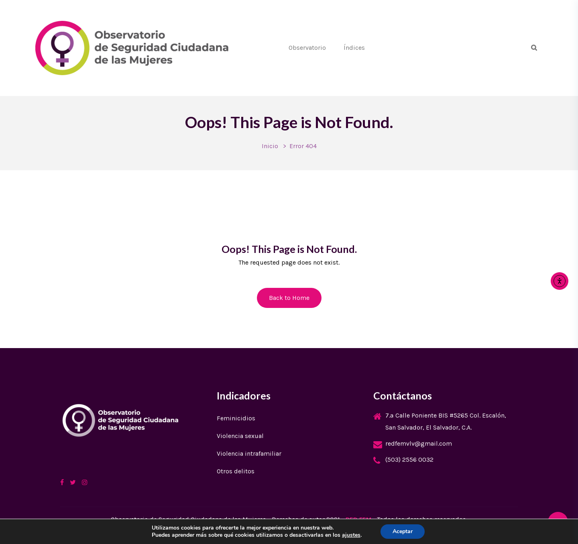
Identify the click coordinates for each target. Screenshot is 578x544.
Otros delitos (235, 471)
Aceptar (403, 531)
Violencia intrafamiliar (249, 453)
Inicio (270, 146)
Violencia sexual (240, 436)
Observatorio (307, 47)
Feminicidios (236, 418)
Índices (354, 47)
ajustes (351, 535)
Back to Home (289, 298)
